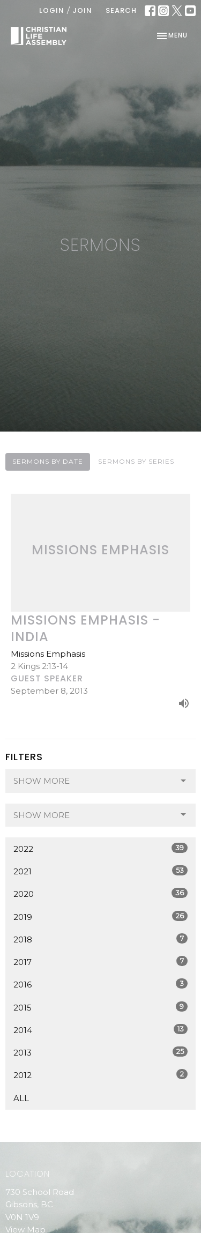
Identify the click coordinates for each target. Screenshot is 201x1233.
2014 (100, 1029)
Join (82, 10)
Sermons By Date (47, 461)
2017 (100, 961)
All (21, 1098)
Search (121, 10)
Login (51, 10)
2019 (100, 916)
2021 (100, 871)
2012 (100, 1074)
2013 (100, 1052)
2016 (100, 984)
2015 (100, 1007)
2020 (100, 893)
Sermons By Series (136, 461)
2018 (100, 939)
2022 (100, 848)
